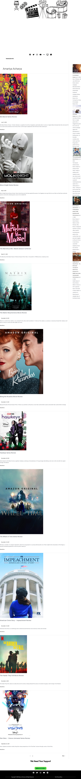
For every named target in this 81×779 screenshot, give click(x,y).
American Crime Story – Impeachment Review (17, 620)
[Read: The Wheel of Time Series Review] (21, 501)
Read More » (2, 129)
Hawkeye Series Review (8, 453)
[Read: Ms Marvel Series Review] (13, 93)
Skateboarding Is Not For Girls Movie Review (77, 75)
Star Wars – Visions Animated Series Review (16, 738)
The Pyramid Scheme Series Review (76, 159)
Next (63, 756)
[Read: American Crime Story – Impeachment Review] (21, 585)
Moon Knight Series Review (10, 185)
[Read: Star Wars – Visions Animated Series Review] (15, 713)
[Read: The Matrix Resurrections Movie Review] (16, 286)
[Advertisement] (40, 37)
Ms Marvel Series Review (9, 117)
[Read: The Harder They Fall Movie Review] (13, 654)
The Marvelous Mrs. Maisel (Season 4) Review (17, 249)
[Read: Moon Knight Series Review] (16, 157)
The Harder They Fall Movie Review (13, 675)
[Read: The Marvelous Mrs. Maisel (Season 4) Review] (15, 223)
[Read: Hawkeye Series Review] (13, 430)
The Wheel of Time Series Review (12, 536)
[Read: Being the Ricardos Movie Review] (21, 361)
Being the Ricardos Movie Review (12, 396)
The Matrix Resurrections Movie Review (14, 313)
